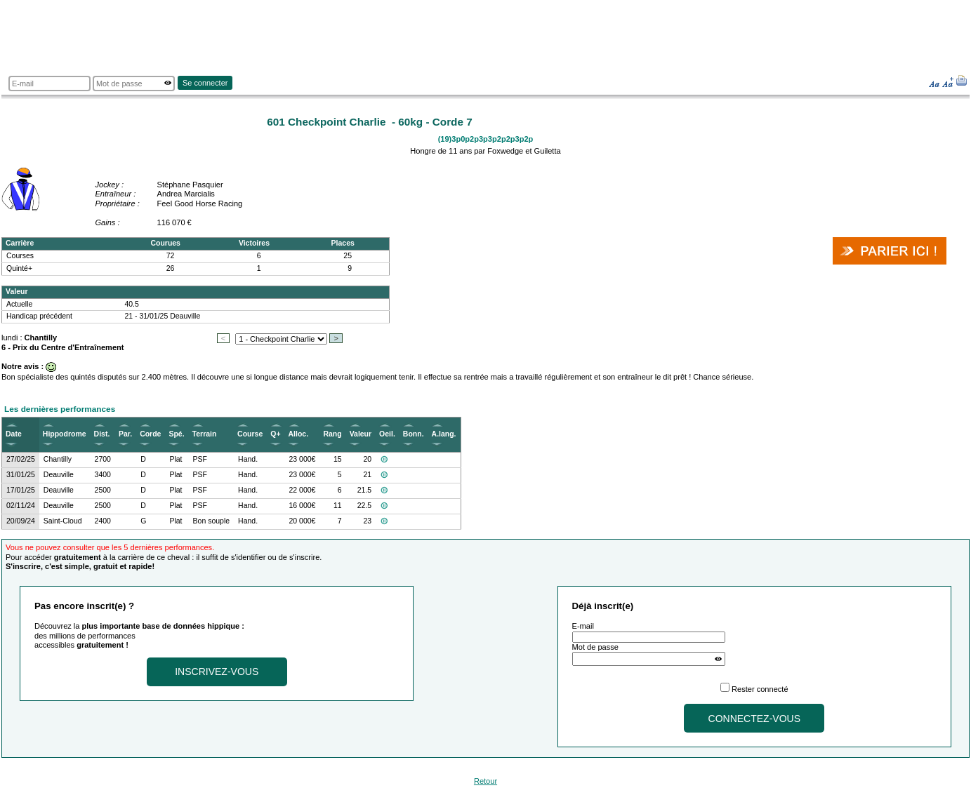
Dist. (102, 434)
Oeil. (387, 434)
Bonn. (413, 434)
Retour (485, 781)
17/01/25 (20, 490)
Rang (332, 434)
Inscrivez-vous (216, 671)
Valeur (360, 434)
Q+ (275, 434)
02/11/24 (20, 505)
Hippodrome (64, 434)
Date (14, 434)
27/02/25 (20, 459)
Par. (125, 434)
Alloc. (299, 434)
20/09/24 (20, 521)
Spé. (176, 434)
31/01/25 (20, 475)
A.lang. (444, 434)
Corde (150, 434)
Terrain (204, 434)
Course (250, 434)
